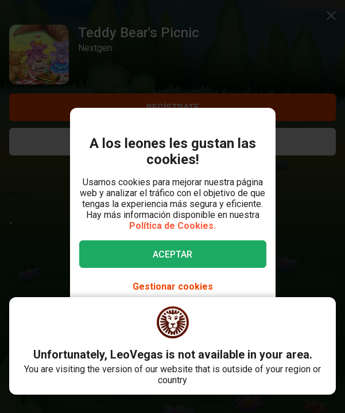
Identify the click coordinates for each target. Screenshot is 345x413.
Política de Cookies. (172, 225)
